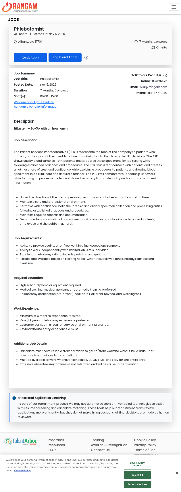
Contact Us (100, 450)
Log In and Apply (65, 57)
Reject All (137, 475)
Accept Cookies (137, 484)
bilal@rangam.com (153, 87)
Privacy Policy (145, 445)
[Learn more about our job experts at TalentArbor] (164, 75)
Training (97, 440)
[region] (90, 473)
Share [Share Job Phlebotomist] (21, 34)
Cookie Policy (145, 440)
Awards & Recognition (109, 445)
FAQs (52, 450)
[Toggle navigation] (174, 7)
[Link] (20, 7)
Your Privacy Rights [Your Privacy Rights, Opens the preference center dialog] (137, 464)
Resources (56, 445)
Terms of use (144, 450)
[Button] (85, 57)
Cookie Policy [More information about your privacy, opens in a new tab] (22, 470)
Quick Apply (30, 57)
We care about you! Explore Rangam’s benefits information (36, 104)
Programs (56, 440)
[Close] (177, 473)
